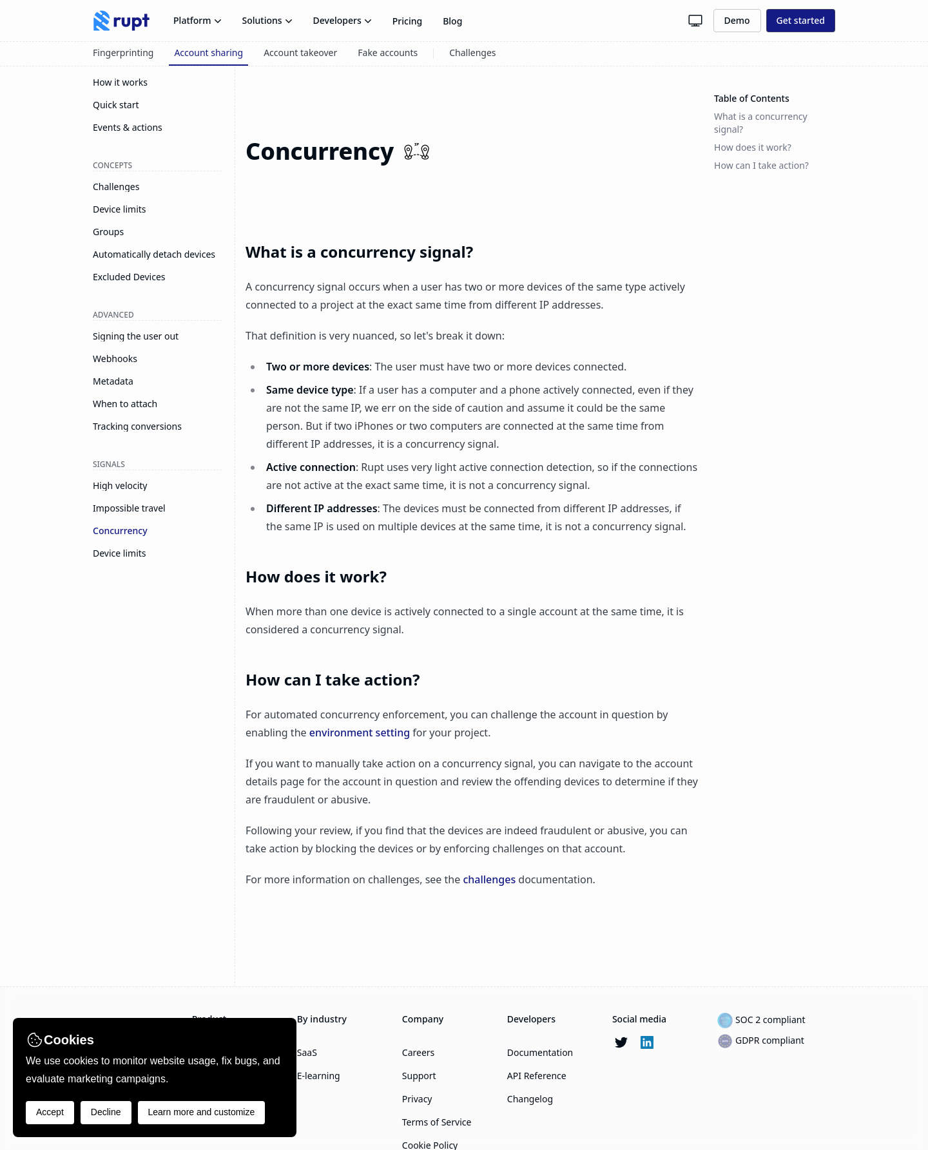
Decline (106, 1112)
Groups (108, 232)
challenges (489, 879)
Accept (50, 1112)
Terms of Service (437, 1122)
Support (419, 1075)
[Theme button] (695, 21)
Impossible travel (129, 508)
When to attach (125, 404)
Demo (737, 20)
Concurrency (120, 531)
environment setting (359, 732)
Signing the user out (136, 336)
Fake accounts (388, 52)
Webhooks (115, 359)
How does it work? (316, 576)
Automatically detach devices (154, 254)
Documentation (540, 1052)
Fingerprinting (123, 52)
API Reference (536, 1075)
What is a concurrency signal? (359, 251)
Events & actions (127, 127)
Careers (418, 1052)
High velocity (120, 486)
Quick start (116, 105)
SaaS (307, 1052)
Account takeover (300, 52)
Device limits (119, 209)
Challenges (472, 52)
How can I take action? (333, 679)
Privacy (417, 1099)
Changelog (530, 1099)
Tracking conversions (137, 426)
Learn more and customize (201, 1112)
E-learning (318, 1075)
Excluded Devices (129, 277)
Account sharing (208, 52)
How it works (120, 82)
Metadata (113, 381)
